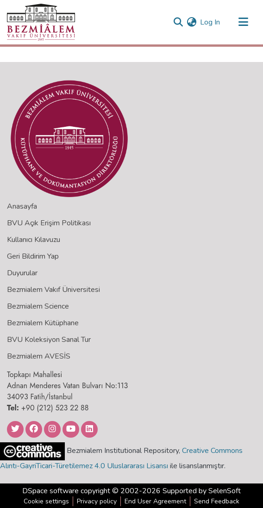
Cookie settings (46, 501)
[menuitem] (191, 22)
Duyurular (22, 273)
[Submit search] (178, 22)
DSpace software (50, 491)
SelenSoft (224, 491)
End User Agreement (155, 501)
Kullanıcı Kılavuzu (33, 239)
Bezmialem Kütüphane (43, 323)
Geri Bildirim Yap (33, 256)
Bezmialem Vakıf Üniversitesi (53, 289)
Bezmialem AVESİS (38, 356)
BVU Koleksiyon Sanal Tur (49, 339)
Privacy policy (97, 501)
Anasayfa (22, 206)
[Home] (41, 22)
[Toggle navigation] (243, 22)
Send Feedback (216, 501)
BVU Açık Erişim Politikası (49, 223)
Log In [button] (210, 22)
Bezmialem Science (38, 306)
